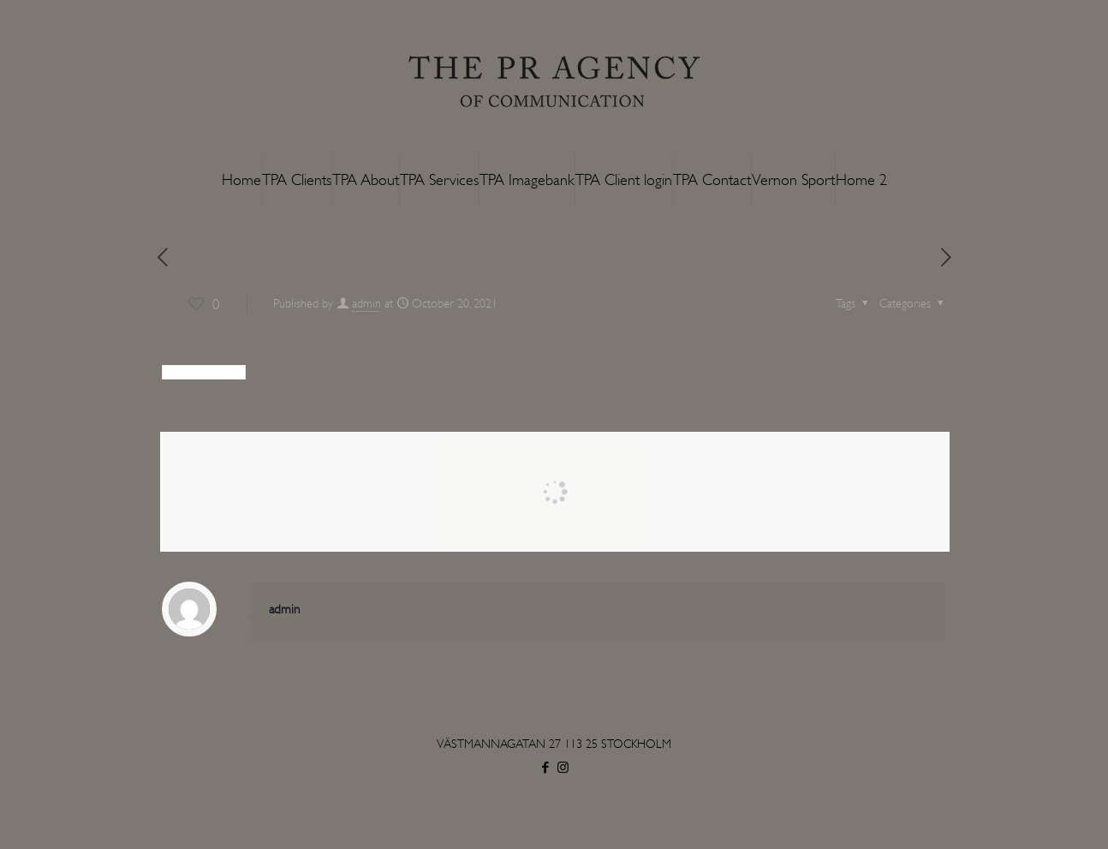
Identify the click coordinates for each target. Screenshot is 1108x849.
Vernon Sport (793, 179)
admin (366, 303)
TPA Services (439, 179)
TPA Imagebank (527, 179)
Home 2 (861, 179)
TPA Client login (623, 179)
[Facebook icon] (545, 767)
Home (241, 179)
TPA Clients (296, 179)
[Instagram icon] (563, 767)
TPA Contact (712, 179)
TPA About (365, 179)
